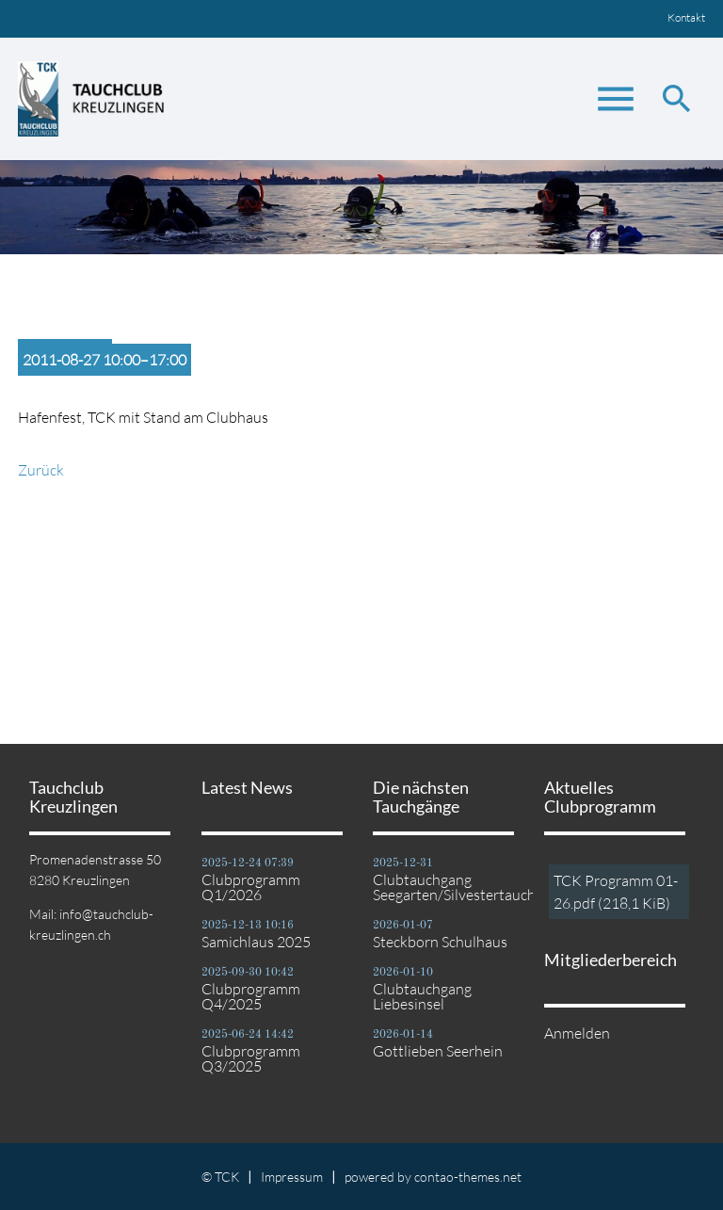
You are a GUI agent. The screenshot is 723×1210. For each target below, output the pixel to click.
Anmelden (577, 1033)
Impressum (292, 1177)
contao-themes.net (468, 1177)
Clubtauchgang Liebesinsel (422, 996)
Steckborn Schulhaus (440, 941)
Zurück (41, 469)
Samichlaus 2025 (256, 941)
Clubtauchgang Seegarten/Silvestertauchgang (447, 887)
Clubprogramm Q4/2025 (250, 996)
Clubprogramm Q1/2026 (250, 887)
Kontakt (686, 17)
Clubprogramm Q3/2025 (250, 1058)
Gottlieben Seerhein (438, 1050)
